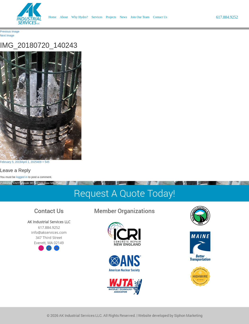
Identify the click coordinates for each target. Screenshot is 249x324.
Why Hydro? (79, 17)
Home (52, 17)
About (64, 17)
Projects (111, 17)
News (123, 17)
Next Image (7, 35)
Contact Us (160, 17)
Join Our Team (140, 17)
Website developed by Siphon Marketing (170, 315)
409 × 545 (43, 161)
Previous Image (9, 31)
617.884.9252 (227, 17)
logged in (21, 177)
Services (97, 17)
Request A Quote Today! (124, 193)
